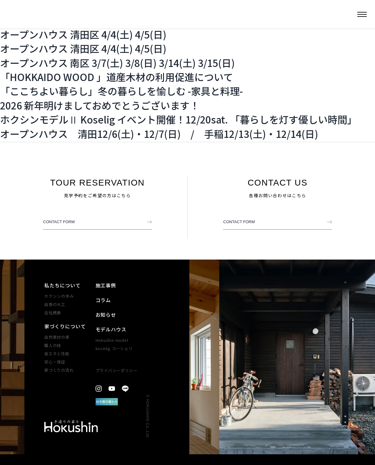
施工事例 (106, 285)
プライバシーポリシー (117, 370)
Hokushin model (112, 340)
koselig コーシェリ (114, 348)
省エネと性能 (57, 353)
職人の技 (52, 345)
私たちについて (62, 285)
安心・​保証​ (54, 362)
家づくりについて (65, 326)
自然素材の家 (57, 337)
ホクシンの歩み (59, 296)
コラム (103, 300)
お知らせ (106, 314)
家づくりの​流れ (59, 370)
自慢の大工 (54, 304)
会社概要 (52, 313)
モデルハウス (111, 329)
